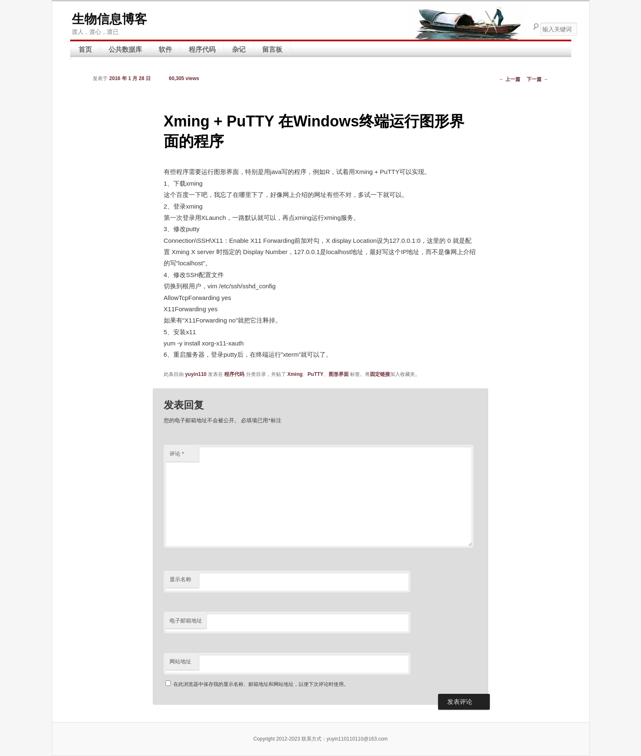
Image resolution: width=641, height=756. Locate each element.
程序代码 (202, 49)
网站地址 (180, 661)
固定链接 (380, 374)
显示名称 (180, 579)
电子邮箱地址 (186, 620)
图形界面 (339, 374)
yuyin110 (195, 374)
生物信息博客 (109, 19)
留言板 (272, 49)
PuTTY (316, 374)
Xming (295, 374)
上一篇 (509, 79)
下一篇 (537, 79)
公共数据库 (125, 49)
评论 (177, 454)
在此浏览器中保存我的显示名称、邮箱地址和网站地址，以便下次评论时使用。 (261, 684)
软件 (165, 49)
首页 (85, 49)
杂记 (239, 49)
